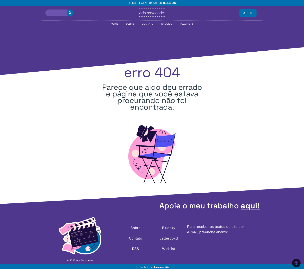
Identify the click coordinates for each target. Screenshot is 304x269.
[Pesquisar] (70, 13)
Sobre (130, 23)
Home (114, 23)
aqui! (250, 206)
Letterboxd (169, 238)
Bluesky (168, 228)
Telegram (169, 3)
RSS (135, 249)
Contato (147, 23)
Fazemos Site (161, 267)
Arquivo (166, 23)
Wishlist (168, 249)
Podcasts (186, 23)
